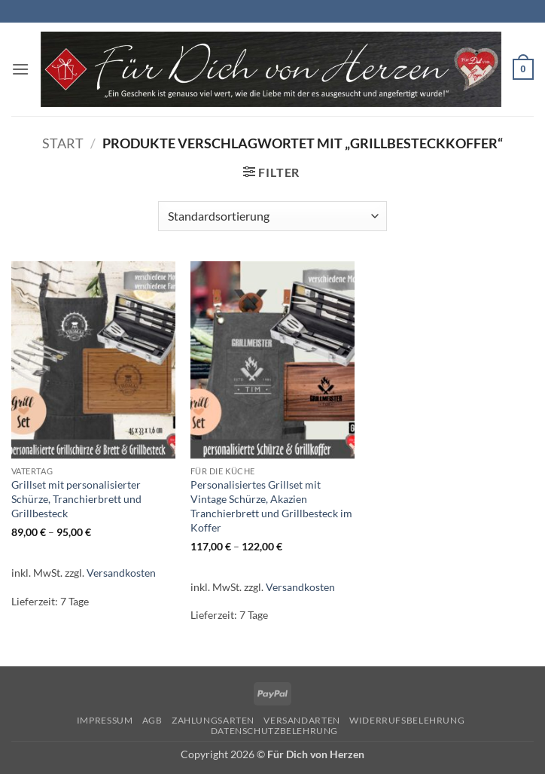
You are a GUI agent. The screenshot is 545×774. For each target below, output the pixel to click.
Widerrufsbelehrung (406, 720)
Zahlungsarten (213, 720)
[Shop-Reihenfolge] (272, 216)
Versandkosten (121, 572)
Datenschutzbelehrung (274, 730)
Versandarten (301, 720)
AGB (152, 720)
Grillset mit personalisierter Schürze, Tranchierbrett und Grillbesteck (76, 498)
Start (63, 143)
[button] (20, 68)
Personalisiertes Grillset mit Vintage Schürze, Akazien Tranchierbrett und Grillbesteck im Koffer (271, 505)
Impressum (105, 720)
